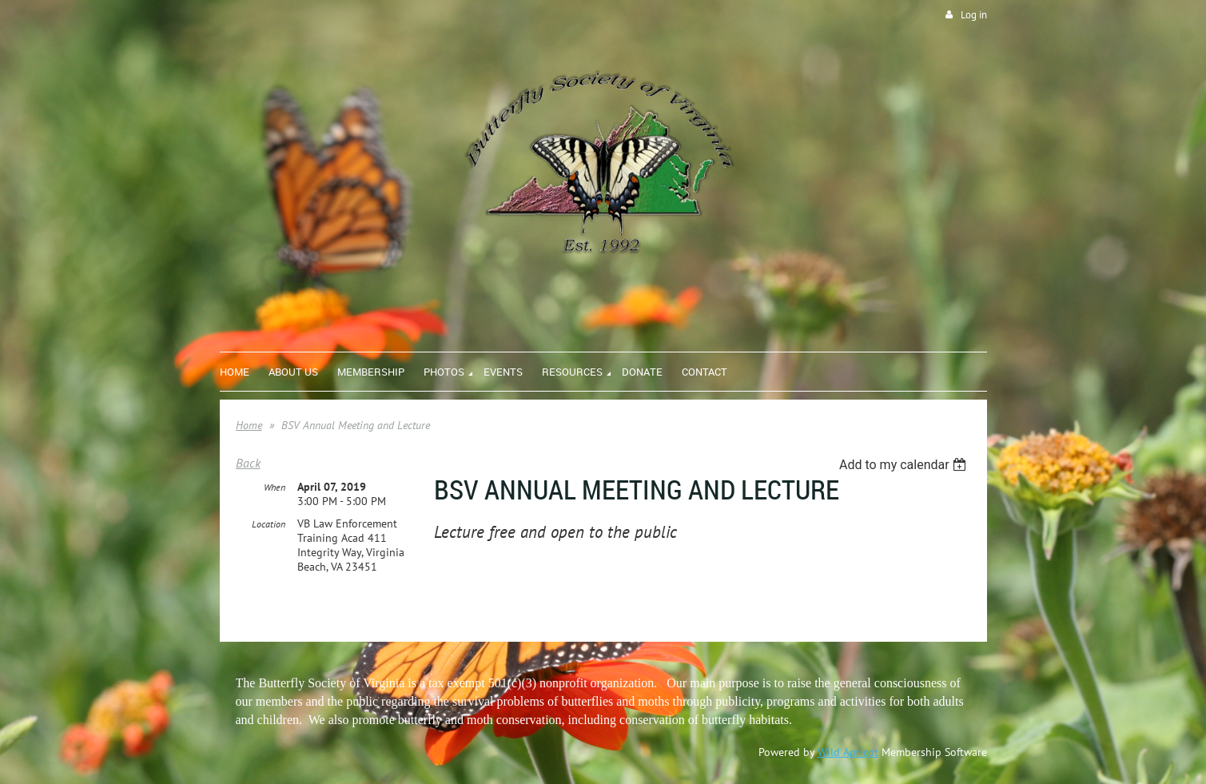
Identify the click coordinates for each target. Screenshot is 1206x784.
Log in (974, 15)
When (274, 487)
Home (249, 425)
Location (268, 524)
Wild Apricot (848, 752)
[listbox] (905, 465)
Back (248, 463)
